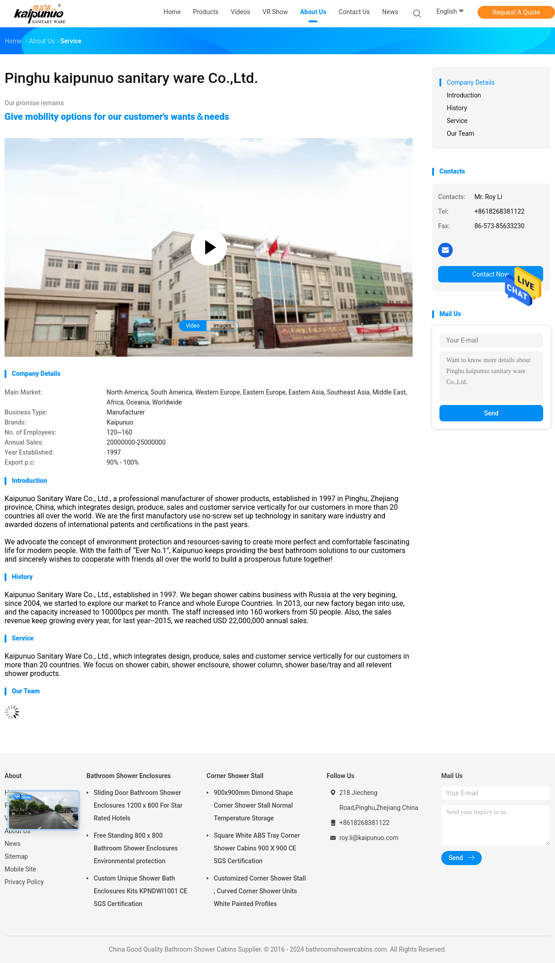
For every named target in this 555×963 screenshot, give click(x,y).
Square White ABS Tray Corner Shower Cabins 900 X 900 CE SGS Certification (257, 848)
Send (491, 413)
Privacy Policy (24, 882)
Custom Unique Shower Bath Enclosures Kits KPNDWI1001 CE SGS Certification (140, 891)
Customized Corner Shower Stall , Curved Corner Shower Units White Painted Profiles (260, 891)
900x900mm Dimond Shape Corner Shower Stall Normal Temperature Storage (253, 805)
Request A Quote (516, 12)
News (12, 843)
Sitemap (16, 856)
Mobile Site (20, 869)
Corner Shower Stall (235, 775)
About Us (17, 831)
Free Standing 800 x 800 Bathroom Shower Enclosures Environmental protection (136, 848)
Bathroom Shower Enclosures (128, 775)
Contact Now (490, 274)
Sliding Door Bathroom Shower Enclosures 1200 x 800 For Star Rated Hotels (138, 805)
